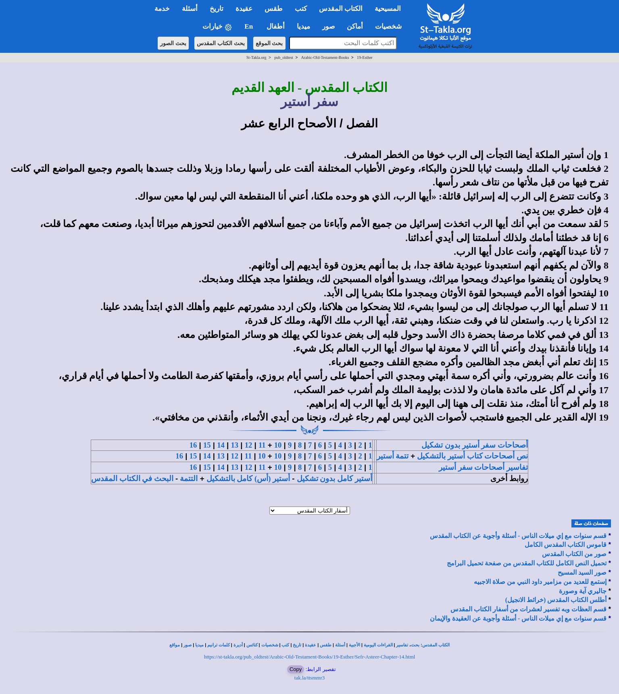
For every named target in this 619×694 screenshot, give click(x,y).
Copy (296, 669)
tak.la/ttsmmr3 (309, 678)
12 (248, 445)
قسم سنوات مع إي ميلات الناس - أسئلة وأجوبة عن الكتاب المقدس (518, 535)
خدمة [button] (162, 9)
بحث (415, 645)
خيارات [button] (217, 27)
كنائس (252, 645)
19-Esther (365, 57)
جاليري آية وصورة (582, 591)
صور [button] (328, 26)
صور (187, 645)
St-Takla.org (256, 57)
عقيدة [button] (244, 9)
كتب (285, 645)
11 (262, 445)
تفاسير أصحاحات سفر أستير (483, 467)
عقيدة (310, 645)
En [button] (249, 26)
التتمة (189, 478)
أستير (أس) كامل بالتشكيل (248, 478)
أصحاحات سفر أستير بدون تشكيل (474, 445)
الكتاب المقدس (436, 645)
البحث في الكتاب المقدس (132, 478)
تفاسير (402, 645)
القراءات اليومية (378, 645)
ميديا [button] (303, 26)
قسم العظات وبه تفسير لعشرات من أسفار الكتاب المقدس (528, 609)
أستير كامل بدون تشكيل (334, 478)
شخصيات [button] (391, 26)
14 (221, 445)
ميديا (199, 645)
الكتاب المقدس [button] (341, 9)
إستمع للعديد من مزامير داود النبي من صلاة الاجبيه (540, 581)
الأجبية (354, 645)
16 (193, 445)
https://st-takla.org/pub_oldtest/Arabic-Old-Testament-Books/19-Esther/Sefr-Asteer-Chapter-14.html (309, 657)
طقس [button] (274, 9)
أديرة (238, 645)
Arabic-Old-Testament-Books (325, 57)
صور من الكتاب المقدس (574, 553)
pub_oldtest (283, 57)
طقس (325, 645)
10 (278, 445)
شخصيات (269, 645)
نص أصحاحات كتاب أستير (488, 456)
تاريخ (297, 645)
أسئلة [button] (190, 9)
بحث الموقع (269, 43)
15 (207, 445)
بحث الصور (173, 43)
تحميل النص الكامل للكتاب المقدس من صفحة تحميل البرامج (526, 563)
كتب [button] (301, 9)
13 (234, 445)
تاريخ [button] (216, 9)
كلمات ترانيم (218, 645)
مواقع (174, 645)
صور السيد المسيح (582, 572)
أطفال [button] (276, 26)
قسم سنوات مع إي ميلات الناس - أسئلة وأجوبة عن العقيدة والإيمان (518, 618)
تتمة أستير (393, 456)
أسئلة (340, 645)
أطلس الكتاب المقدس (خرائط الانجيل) (556, 599)
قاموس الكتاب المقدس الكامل (565, 544)
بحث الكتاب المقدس (221, 43)
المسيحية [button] (388, 9)
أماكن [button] (355, 26)
